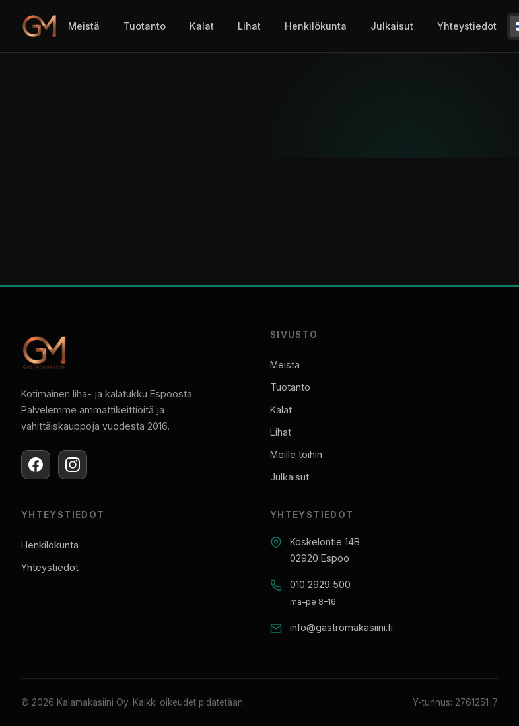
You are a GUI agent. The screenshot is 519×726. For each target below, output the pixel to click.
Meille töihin (296, 454)
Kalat (202, 26)
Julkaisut (391, 26)
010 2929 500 (320, 584)
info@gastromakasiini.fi (341, 627)
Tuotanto (144, 26)
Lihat (249, 26)
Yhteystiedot (467, 26)
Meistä (84, 26)
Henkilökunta (316, 26)
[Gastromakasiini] (39, 27)
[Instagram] (72, 464)
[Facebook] (35, 464)
